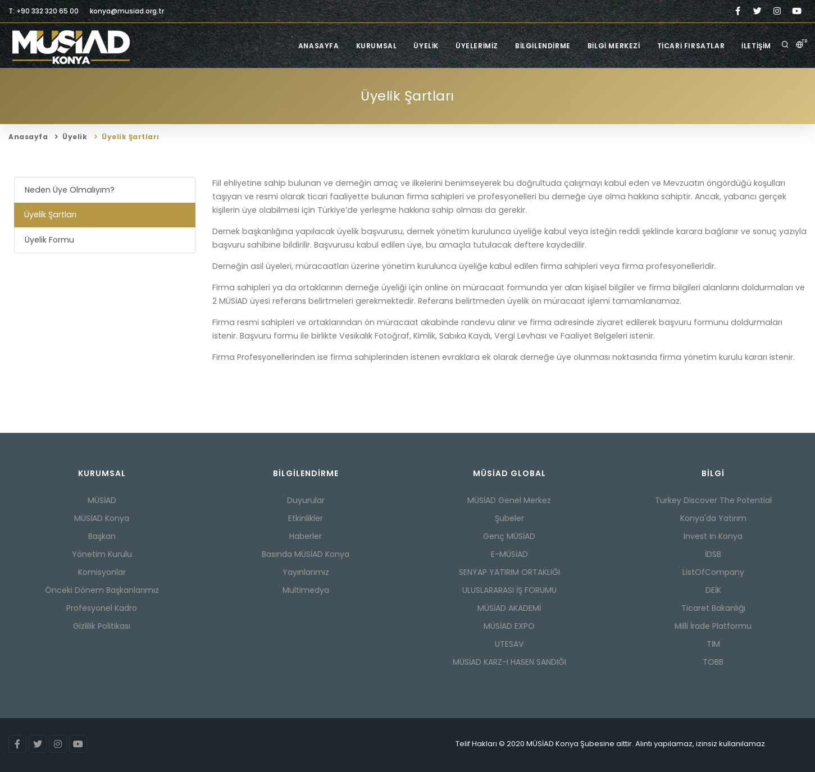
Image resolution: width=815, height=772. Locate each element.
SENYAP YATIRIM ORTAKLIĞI (509, 572)
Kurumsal (376, 46)
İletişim (756, 46)
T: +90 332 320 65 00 (43, 11)
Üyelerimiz (477, 46)
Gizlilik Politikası (101, 626)
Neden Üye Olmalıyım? (70, 189)
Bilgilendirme (543, 46)
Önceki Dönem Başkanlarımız (102, 590)
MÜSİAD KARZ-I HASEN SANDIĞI (509, 662)
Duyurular (306, 500)
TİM (713, 644)
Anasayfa (318, 46)
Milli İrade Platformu (713, 626)
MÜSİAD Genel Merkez (509, 500)
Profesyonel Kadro (101, 608)
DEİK (713, 590)
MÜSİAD (102, 500)
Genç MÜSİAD (509, 536)
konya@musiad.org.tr (127, 11)
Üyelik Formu (49, 239)
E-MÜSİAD (509, 554)
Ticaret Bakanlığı (713, 608)
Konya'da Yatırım (713, 518)
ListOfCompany (713, 572)
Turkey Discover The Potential (713, 500)
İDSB (713, 554)
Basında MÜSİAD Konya (305, 554)
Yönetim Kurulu (102, 554)
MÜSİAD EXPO (509, 626)
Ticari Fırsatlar (691, 46)
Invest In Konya (713, 536)
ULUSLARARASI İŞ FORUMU (509, 590)
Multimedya (306, 590)
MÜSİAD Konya (101, 518)
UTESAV (509, 644)
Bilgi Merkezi (614, 46)
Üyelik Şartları (131, 136)
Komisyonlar (102, 572)
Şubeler (509, 518)
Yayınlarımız (306, 572)
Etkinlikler (305, 518)
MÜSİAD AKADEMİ (509, 608)
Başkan (102, 536)
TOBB (713, 662)
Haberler (305, 536)
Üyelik (426, 46)
